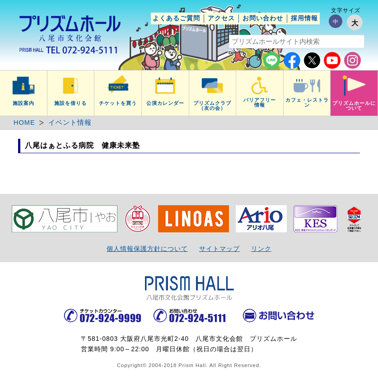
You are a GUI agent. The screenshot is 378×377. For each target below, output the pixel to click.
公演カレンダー (165, 103)
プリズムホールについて (354, 105)
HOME (24, 122)
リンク (261, 248)
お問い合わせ (263, 18)
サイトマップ (219, 248)
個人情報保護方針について (147, 248)
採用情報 (304, 18)
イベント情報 (70, 122)
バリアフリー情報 (259, 102)
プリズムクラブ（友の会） (212, 105)
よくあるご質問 (176, 18)
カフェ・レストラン (307, 102)
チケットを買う (118, 103)
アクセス (221, 18)
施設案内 (23, 103)
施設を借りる (70, 103)
